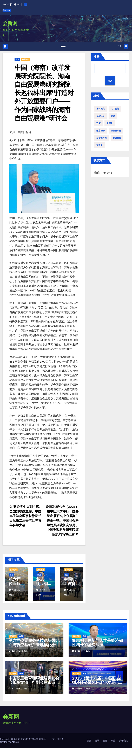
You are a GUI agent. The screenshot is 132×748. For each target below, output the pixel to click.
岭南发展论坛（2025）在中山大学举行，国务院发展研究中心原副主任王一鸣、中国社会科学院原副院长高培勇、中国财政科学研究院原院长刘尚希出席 (62, 520)
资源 (84, 674)
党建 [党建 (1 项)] (113, 116)
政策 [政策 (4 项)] (98, 123)
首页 (89, 740)
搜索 (96, 57)
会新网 (10, 23)
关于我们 (123, 740)
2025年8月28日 (19, 651)
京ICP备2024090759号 (34, 739)
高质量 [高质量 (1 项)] (99, 145)
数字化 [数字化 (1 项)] (110, 123)
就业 (39, 575)
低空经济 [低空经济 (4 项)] (100, 116)
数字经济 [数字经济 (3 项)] (100, 130)
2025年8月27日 (82, 651)
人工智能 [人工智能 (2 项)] (115, 108)
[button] (119, 46)
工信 (11, 575)
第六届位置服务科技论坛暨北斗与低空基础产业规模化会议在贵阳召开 (34, 644)
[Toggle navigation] (63, 46)
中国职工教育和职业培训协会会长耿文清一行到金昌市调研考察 (34, 682)
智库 (105, 740)
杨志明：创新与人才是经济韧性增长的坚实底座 (97, 642)
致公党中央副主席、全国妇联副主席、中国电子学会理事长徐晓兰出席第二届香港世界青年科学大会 (25, 516)
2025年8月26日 (19, 689)
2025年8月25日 (82, 689)
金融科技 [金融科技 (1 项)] (117, 138)
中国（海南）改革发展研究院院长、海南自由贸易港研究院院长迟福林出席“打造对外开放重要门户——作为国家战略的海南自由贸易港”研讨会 (44, 93)
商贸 (17, 59)
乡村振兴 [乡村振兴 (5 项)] (100, 108)
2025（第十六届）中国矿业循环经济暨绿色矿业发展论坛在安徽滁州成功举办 (97, 682)
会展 (97, 740)
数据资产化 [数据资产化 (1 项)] (116, 130)
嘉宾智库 (25, 59)
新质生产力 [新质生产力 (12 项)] (101, 138)
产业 (113, 740)
